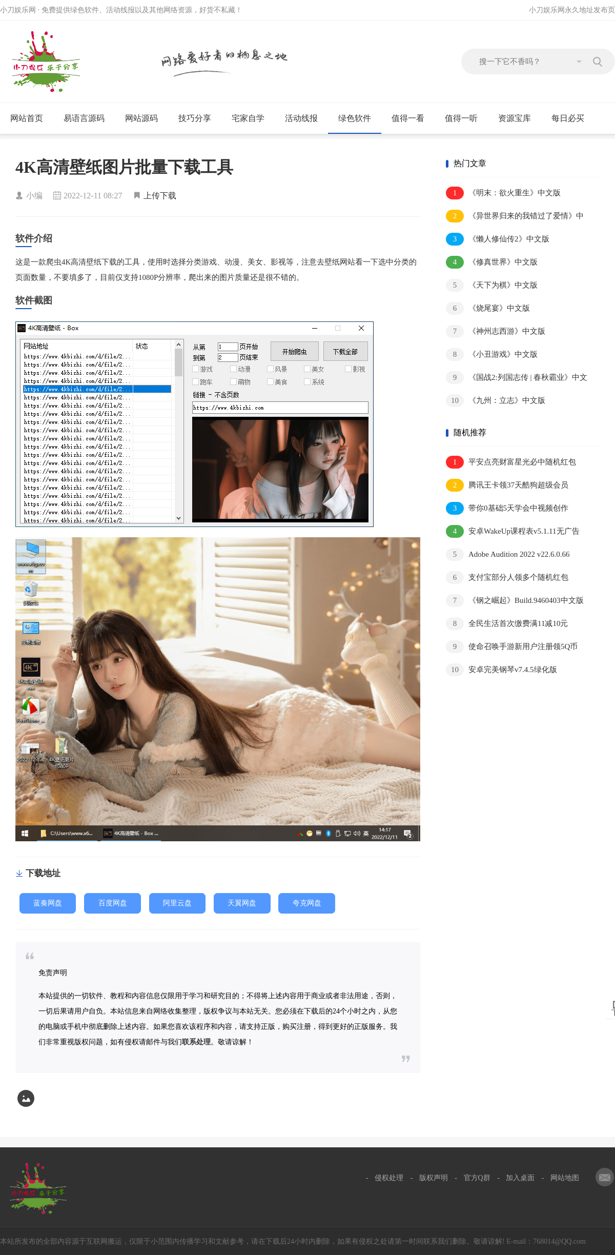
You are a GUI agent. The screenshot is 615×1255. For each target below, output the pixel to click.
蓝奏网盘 (47, 903)
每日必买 (567, 118)
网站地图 (564, 1178)
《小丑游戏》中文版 (492, 354)
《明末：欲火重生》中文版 (503, 193)
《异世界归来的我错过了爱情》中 (515, 216)
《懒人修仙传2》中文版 (497, 239)
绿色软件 (359, 118)
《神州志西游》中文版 (495, 331)
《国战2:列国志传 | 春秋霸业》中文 (516, 377)
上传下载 (160, 195)
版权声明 (433, 1178)
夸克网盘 (307, 903)
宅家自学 (252, 118)
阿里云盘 (177, 903)
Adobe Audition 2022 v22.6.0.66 (508, 554)
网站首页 (26, 118)
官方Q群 (477, 1178)
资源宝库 (519, 118)
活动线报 (305, 118)
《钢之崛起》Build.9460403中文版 (515, 600)
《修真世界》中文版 (492, 262)
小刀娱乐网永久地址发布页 (572, 10)
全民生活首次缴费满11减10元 (507, 623)
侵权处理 (389, 1178)
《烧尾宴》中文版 (488, 308)
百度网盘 (112, 903)
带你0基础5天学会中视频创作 (507, 508)
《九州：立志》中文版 (495, 400)
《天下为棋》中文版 (492, 285)
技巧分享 (199, 118)
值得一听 (465, 118)
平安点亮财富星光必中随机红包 (511, 462)
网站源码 (146, 118)
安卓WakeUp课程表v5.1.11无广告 (513, 531)
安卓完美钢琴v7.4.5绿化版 (501, 669)
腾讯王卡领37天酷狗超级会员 (507, 485)
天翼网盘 (242, 903)
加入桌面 (520, 1178)
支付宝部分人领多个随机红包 (507, 577)
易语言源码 (88, 118)
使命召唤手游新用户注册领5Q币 (512, 646)
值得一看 (412, 118)
